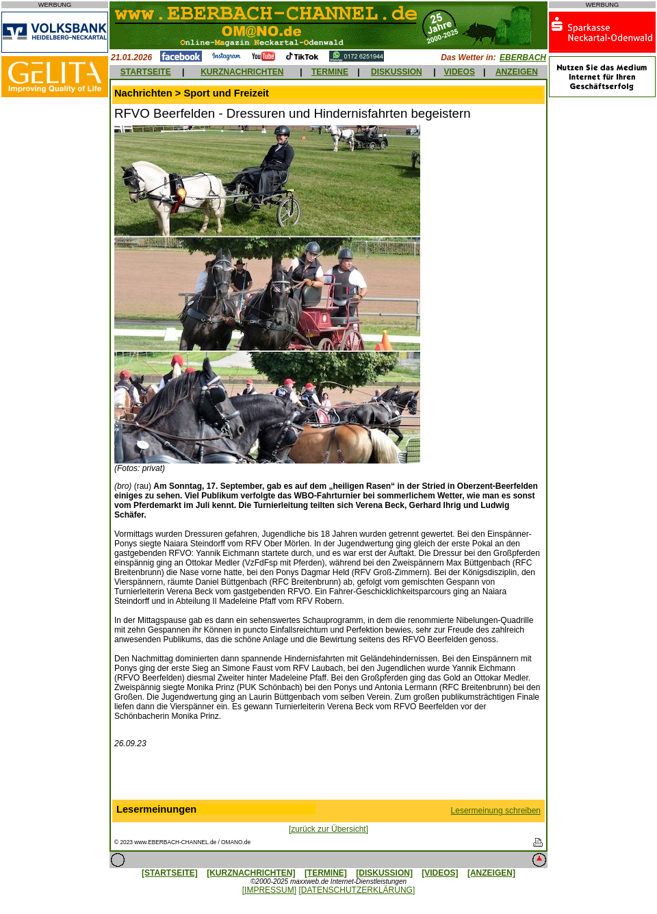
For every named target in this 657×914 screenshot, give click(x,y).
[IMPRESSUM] (269, 890)
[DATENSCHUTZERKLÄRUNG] (356, 890)
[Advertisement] (328, 777)
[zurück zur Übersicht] (328, 829)
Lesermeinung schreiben (496, 810)
